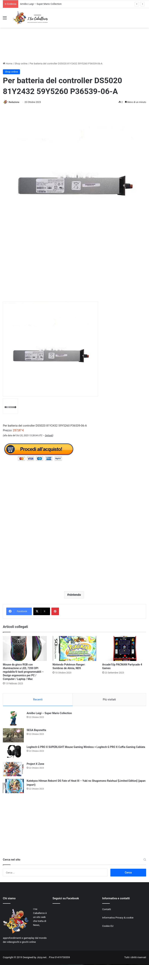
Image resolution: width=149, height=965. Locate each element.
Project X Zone (35, 764)
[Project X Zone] (13, 770)
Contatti (106, 910)
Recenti (38, 699)
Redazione (15, 102)
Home (7, 63)
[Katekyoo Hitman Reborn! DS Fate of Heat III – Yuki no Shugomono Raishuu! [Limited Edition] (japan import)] (13, 787)
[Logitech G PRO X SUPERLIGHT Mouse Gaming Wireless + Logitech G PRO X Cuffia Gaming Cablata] (13, 753)
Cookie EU (107, 926)
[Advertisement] (74, 48)
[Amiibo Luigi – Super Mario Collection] (13, 719)
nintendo (75, 595)
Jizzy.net (41, 958)
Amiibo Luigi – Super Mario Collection (41, 3)
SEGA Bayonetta (36, 730)
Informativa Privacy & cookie (117, 918)
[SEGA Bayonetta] (13, 736)
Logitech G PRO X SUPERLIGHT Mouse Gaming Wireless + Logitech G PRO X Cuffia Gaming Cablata (86, 747)
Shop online (21, 63)
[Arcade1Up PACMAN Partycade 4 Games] (124, 648)
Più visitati (109, 699)
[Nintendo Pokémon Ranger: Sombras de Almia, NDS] (74, 648)
